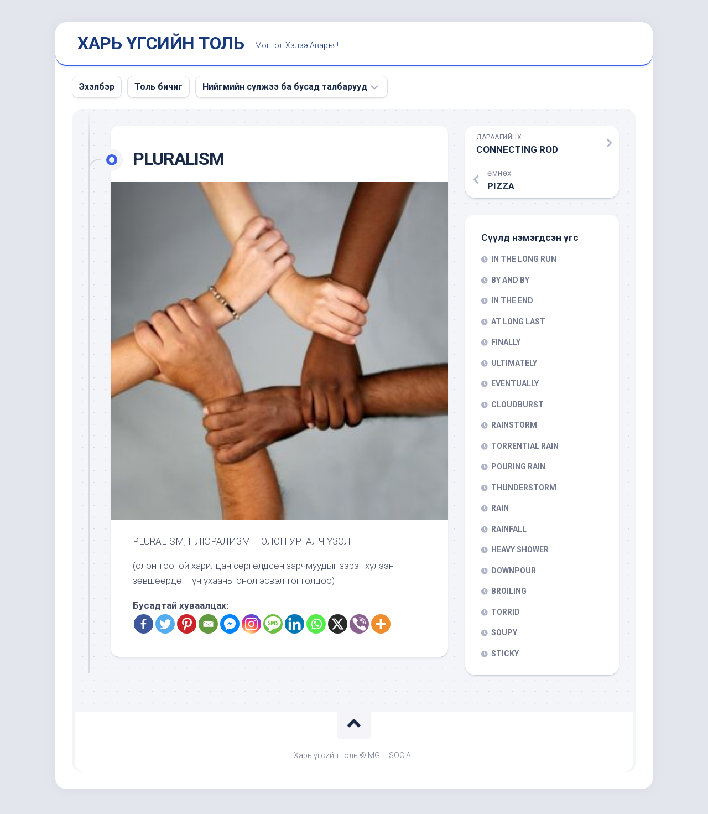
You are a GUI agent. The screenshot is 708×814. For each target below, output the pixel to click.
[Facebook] (143, 626)
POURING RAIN (518, 469)
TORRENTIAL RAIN (525, 448)
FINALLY (505, 344)
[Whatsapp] (316, 626)
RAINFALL (509, 531)
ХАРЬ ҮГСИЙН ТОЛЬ (160, 44)
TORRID (505, 614)
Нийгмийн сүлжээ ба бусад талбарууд (284, 89)
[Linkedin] (294, 626)
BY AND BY (510, 282)
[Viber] (359, 626)
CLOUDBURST (517, 406)
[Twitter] (165, 626)
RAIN (500, 510)
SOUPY (504, 635)
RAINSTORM (514, 427)
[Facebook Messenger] (230, 626)
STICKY (505, 655)
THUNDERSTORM (523, 489)
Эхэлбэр (96, 89)
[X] (337, 626)
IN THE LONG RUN (523, 261)
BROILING (509, 593)
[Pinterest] (186, 626)
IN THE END (512, 303)
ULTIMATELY (514, 365)
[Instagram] (251, 626)
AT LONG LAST (518, 323)
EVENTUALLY (515, 386)
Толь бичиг (158, 89)
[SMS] (273, 626)
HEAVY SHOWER (520, 552)
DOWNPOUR (513, 572)
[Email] (208, 626)
